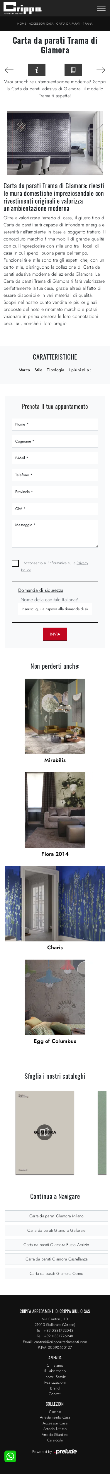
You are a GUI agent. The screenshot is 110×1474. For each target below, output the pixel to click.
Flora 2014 (55, 854)
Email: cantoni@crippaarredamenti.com (55, 1342)
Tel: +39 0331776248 (55, 1336)
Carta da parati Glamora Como (56, 1273)
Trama (88, 23)
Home (21, 23)
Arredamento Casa (55, 1417)
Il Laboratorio (55, 1371)
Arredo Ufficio (55, 1428)
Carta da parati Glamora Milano (56, 1216)
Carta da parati (68, 23)
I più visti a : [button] (80, 370)
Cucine (55, 1411)
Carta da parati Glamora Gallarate (56, 1230)
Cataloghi (55, 1440)
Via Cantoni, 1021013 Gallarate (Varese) (55, 1322)
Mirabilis (55, 760)
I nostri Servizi (55, 1377)
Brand (55, 1388)
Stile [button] (38, 370)
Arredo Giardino (55, 1434)
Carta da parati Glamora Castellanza (57, 1259)
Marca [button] (24, 370)
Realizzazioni (55, 1382)
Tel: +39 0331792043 (55, 1330)
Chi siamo (55, 1365)
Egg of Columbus (55, 1041)
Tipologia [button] (55, 370)
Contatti (55, 1394)
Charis (55, 947)
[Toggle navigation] (101, 9)
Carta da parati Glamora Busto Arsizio (56, 1245)
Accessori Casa (41, 23)
